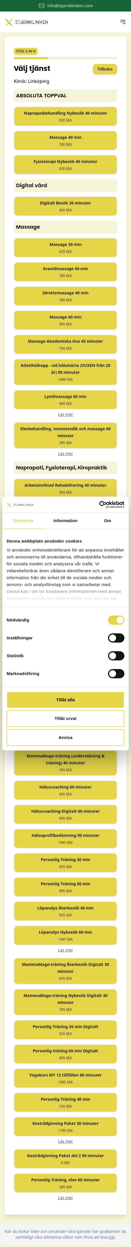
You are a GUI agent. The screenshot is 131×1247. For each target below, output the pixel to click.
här (112, 1237)
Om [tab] (107, 520)
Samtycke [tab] (23, 520)
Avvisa (65, 737)
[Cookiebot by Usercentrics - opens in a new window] (99, 504)
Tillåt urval (65, 718)
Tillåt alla (65, 699)
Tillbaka (105, 69)
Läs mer (65, 414)
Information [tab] (65, 520)
